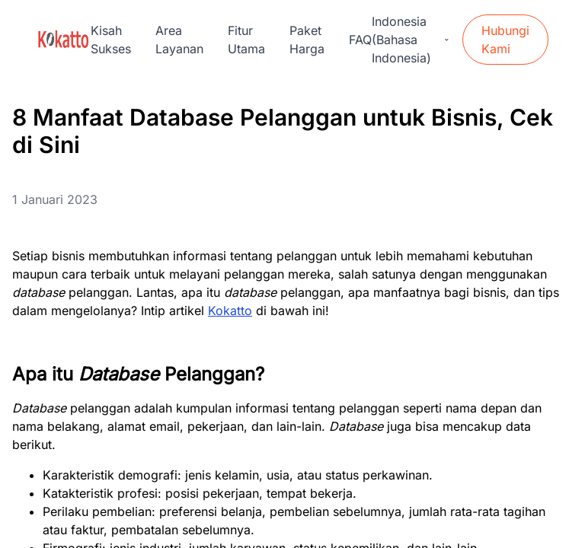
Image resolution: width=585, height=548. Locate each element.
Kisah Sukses (111, 39)
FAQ (360, 39)
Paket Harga (306, 39)
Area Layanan (179, 39)
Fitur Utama (246, 39)
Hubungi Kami (505, 39)
